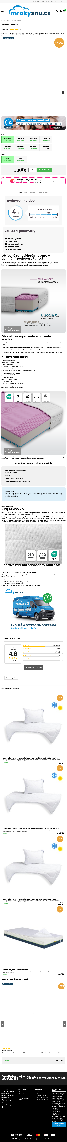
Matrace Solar (7, 1051)
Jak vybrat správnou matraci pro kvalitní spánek (42, 1099)
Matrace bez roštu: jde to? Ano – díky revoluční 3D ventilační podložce (58, 1105)
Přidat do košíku (44, 170)
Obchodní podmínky (25, 1096)
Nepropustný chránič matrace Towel (15, 970)
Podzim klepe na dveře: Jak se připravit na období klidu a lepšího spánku (58, 1119)
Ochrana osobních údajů (24, 1099)
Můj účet (63, 1)
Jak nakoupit (35, 1)
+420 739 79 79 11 (30, 1077)
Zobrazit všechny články (59, 1124)
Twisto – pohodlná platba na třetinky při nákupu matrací (58, 1099)
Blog (52, 1)
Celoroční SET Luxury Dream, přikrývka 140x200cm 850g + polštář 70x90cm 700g (30, 758)
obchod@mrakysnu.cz (51, 1077)
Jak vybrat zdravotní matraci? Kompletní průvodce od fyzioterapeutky (58, 1112)
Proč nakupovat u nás (41, 1092)
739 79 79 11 (8, 1100)
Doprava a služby (44, 1)
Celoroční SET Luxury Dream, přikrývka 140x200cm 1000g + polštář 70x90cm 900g (31, 829)
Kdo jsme (22, 1092)
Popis (20, 192)
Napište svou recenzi (33, 667)
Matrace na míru (29, 192)
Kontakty (57, 1)
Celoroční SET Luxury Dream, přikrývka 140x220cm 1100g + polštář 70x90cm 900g (30, 899)
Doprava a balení (43, 192)
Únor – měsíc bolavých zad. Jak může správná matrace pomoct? (58, 1094)
